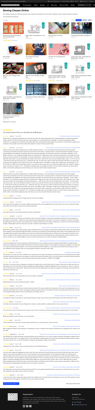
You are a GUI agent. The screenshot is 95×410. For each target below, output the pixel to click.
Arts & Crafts (64, 5)
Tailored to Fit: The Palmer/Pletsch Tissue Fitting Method (12, 36)
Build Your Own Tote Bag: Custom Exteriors (57, 97)
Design (42, 5)
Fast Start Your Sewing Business (56, 56)
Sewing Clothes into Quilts (55, 35)
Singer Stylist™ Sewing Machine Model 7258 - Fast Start (81, 76)
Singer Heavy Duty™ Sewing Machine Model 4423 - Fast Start (81, 57)
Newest (84, 20)
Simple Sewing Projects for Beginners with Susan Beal (67, 295)
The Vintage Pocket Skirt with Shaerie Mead (69, 136)
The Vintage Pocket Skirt (32, 56)
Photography (27, 5)
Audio (73, 5)
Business (54, 5)
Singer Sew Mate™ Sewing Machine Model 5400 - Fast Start (12, 97)
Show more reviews (11, 383)
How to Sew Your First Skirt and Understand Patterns (11, 116)
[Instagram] (30, 406)
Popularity (78, 20)
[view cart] (77, 1)
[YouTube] (24, 406)
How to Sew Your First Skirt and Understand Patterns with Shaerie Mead (63, 147)
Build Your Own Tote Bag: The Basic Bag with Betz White (66, 210)
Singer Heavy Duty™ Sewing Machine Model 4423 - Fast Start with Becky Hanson (61, 202)
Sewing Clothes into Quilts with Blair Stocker (69, 262)
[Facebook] (27, 406)
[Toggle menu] (94, 5)
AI (48, 5)
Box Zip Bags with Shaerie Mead (72, 195)
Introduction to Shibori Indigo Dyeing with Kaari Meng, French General (63, 375)
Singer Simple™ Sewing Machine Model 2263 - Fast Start (81, 97)
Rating (89, 20)
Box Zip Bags (6, 56)
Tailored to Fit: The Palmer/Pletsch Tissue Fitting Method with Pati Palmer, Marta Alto (60, 216)
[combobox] (84, 5)
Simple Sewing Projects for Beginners (81, 35)
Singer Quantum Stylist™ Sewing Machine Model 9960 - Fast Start (57, 76)
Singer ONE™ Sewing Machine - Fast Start (35, 36)
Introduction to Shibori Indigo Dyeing (35, 97)
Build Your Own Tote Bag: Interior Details (11, 76)
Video (36, 5)
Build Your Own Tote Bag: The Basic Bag (35, 76)
